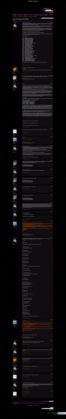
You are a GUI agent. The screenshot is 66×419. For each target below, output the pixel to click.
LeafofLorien (15, 75)
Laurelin (14, 128)
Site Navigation (41, 14)
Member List (20, 14)
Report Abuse (55, 413)
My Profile (30, 14)
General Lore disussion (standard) (23, 16)
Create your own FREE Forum (52, 412)
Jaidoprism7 (15, 66)
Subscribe (52, 407)
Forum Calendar (35, 14)
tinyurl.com (36, 341)
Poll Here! (51, 14)
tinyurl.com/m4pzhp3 (25, 387)
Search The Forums (25, 14)
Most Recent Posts (46, 14)
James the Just (15, 22)
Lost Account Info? (50, 12)
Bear (14, 136)
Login (52, 10)
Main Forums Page (15, 14)
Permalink (51, 22)
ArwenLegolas (15, 160)
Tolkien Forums (15, 16)
